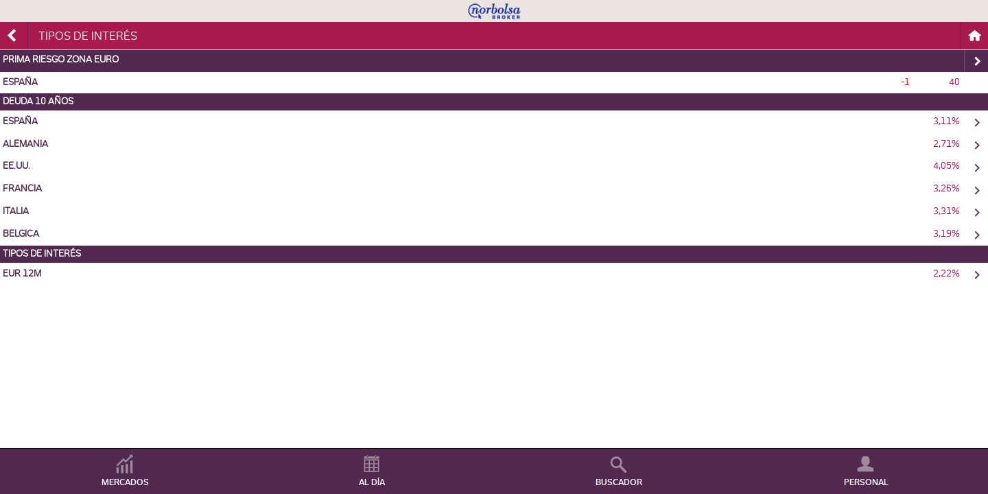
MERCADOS (125, 482)
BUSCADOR (619, 482)
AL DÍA (372, 482)
